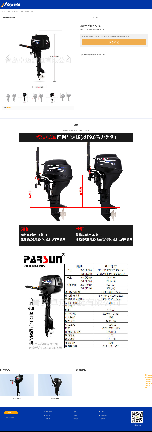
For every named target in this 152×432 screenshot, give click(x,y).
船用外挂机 (104, 415)
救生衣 (103, 419)
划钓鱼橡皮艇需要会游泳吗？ (86, 395)
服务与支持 (51, 4)
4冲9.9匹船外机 (55, 399)
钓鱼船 (75, 412)
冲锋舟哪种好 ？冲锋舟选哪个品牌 (88, 385)
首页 (24, 4)
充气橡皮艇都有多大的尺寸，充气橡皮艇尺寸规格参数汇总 (96, 398)
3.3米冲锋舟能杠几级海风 (85, 388)
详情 (92, 17)
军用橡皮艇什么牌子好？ (84, 391)
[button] (68, 57)
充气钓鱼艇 (49, 412)
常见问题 (59, 4)
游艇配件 (75, 419)
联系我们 (114, 42)
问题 (97, 17)
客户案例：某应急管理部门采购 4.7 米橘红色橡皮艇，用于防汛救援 (99, 375)
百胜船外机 (15, 12)
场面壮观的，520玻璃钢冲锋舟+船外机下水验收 (92, 381)
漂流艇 (75, 415)
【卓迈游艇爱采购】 (10, 418)
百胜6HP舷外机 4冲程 (27, 12)
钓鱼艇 (30, 4)
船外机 (35, 4)
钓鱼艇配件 (42, 4)
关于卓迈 (66, 4)
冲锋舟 (48, 419)
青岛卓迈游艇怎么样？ (84, 378)
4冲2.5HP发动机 (17, 399)
